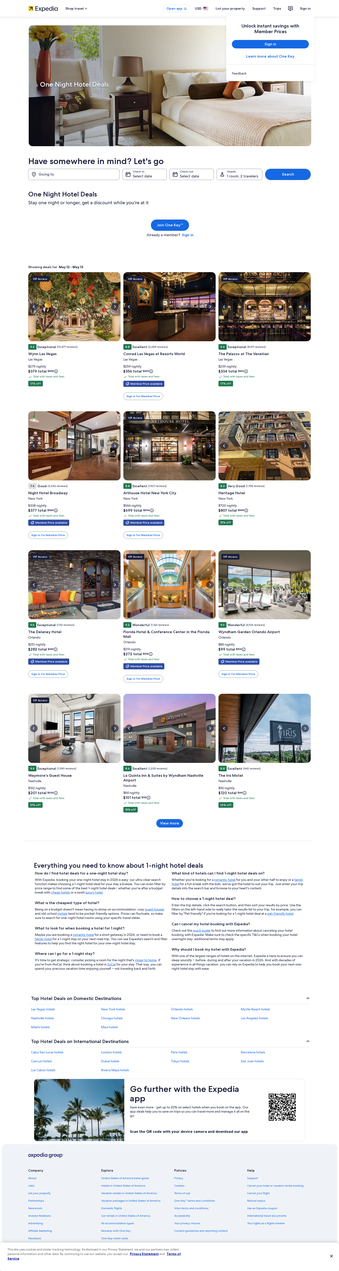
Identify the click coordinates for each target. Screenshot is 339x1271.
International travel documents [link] (266, 1216)
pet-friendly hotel (280, 913)
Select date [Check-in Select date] (142, 176)
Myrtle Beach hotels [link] (255, 1009)
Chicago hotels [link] (112, 1018)
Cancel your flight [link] (258, 1193)
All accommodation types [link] (117, 1223)
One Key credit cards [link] (114, 1238)
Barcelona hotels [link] (253, 1052)
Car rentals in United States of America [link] (125, 1216)
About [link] (32, 1178)
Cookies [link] (179, 1186)
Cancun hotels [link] (41, 1061)
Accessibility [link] (182, 1216)
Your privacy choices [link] (187, 1223)
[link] (270, 73)
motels (62, 913)
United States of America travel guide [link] (125, 1178)
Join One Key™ (170, 225)
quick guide (201, 930)
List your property (230, 8)
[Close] (331, 1256)
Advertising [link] (35, 1223)
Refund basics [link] (256, 1201)
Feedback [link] (34, 1238)
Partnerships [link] (36, 1201)
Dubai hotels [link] (110, 1061)
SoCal (111, 964)
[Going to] (74, 174)
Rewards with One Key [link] (115, 1231)
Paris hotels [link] (179, 1052)
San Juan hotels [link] (252, 1061)
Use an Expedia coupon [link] (262, 1208)
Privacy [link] (178, 1178)
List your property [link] (39, 1193)
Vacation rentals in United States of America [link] (129, 1193)
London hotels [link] (111, 1052)
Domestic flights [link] (111, 1208)
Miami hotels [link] (40, 1027)
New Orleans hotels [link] (185, 1018)
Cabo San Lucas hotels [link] (47, 1052)
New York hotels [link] (113, 1009)
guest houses (154, 909)
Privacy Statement (144, 1254)
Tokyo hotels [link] (180, 1061)
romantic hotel (83, 935)
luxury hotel (94, 892)
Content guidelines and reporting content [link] (201, 1231)
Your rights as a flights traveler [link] (266, 1223)
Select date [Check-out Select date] (189, 176)
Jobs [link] (31, 1186)
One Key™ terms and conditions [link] (194, 1201)
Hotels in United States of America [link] (123, 1186)
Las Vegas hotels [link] (43, 1009)
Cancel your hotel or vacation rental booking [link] (275, 1186)
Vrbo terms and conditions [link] (191, 1208)
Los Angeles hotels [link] (254, 1018)
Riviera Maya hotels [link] (115, 1070)
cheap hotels (60, 892)
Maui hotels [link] (109, 1027)
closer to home (146, 960)
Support (259, 8)
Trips (277, 8)
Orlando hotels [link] (182, 1009)
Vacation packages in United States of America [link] (130, 1201)
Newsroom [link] (35, 1208)
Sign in (305, 8)
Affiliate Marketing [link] (40, 1231)
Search (288, 174)
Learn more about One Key (270, 56)
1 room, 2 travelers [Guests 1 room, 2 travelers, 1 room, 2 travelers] (242, 176)
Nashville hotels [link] (42, 1018)
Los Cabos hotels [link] (43, 1070)
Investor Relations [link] (39, 1216)
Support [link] (252, 1178)
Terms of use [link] (182, 1193)
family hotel (43, 939)
